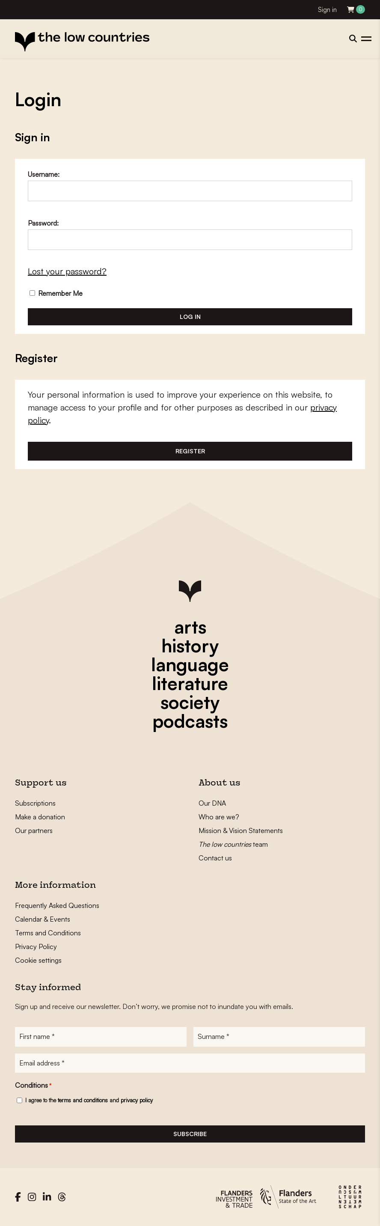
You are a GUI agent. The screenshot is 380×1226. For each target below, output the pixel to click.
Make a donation (40, 816)
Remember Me (56, 293)
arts (190, 627)
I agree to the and (89, 1100)
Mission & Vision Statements (241, 830)
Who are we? (219, 816)
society (190, 702)
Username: (43, 174)
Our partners (34, 830)
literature (190, 683)
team (233, 844)
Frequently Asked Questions (57, 905)
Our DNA (212, 803)
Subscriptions (35, 803)
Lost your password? (67, 271)
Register (190, 451)
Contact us (215, 858)
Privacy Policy (36, 946)
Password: (43, 223)
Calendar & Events (42, 919)
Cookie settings (38, 960)
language (190, 664)
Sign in (327, 10)
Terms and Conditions (48, 932)
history (190, 645)
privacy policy (137, 1100)
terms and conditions (83, 1100)
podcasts (190, 721)
